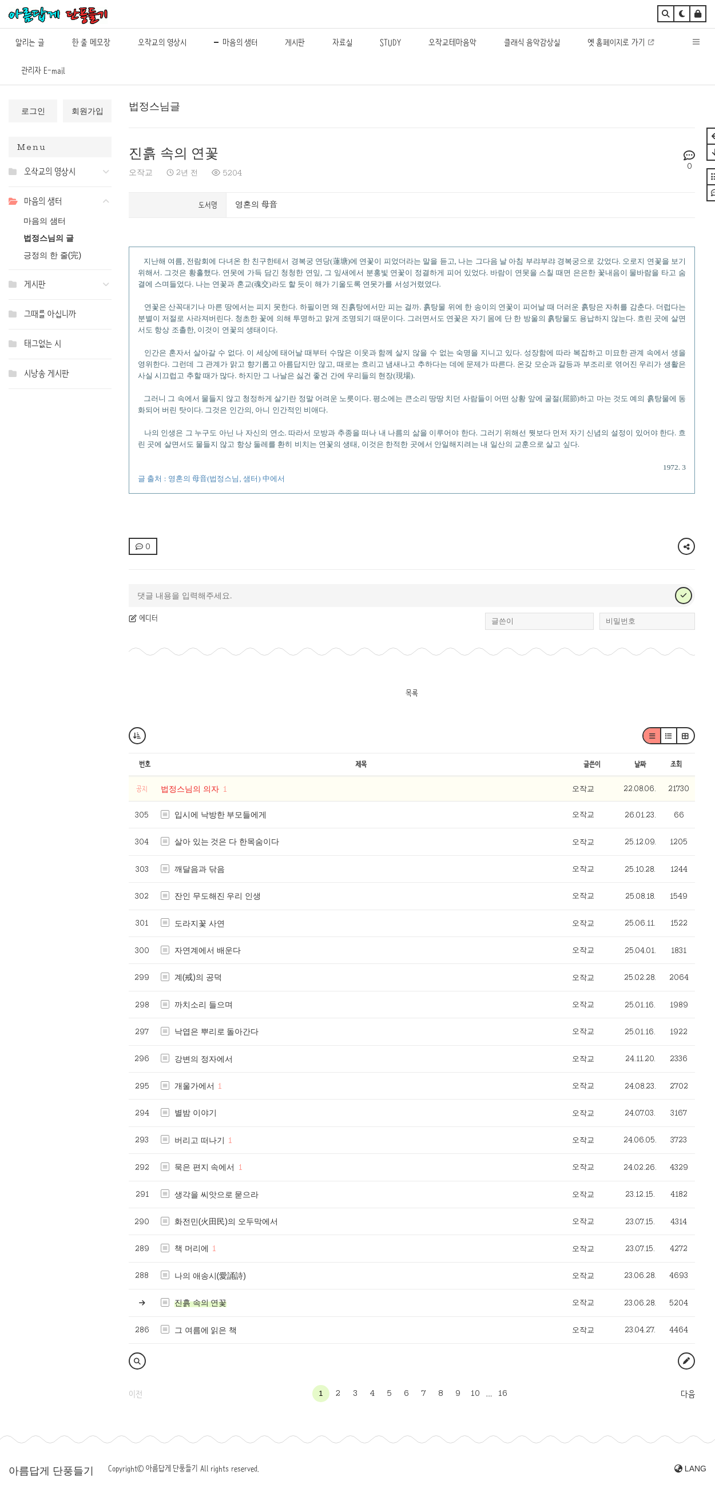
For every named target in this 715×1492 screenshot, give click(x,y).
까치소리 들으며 (203, 1004)
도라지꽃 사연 (199, 923)
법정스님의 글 (48, 238)
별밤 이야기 (195, 1112)
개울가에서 (194, 1085)
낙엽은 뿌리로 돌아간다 (216, 1031)
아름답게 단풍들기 (51, 1471)
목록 (412, 693)
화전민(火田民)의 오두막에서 (226, 1221)
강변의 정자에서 (203, 1059)
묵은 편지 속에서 (204, 1167)
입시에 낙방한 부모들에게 (220, 814)
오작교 (141, 172)
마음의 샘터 (44, 220)
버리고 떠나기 (199, 1140)
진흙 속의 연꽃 (174, 153)
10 (475, 1393)
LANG (690, 1468)
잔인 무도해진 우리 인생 (217, 895)
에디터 (143, 618)
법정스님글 (154, 106)
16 (502, 1393)
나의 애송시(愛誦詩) (210, 1275)
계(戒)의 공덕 (198, 977)
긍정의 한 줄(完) (52, 255)
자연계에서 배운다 (207, 950)
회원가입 (88, 111)
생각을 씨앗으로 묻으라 (216, 1194)
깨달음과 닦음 (199, 869)
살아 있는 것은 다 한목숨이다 (227, 841)
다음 (688, 1394)
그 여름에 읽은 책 (205, 1330)
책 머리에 (191, 1248)
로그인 (33, 111)
